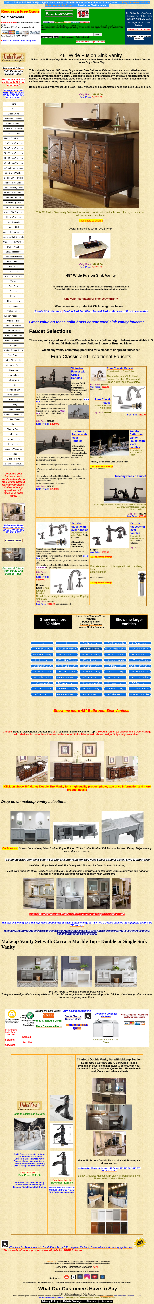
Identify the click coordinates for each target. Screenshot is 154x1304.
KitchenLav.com (50, 1261)
